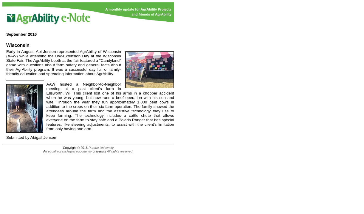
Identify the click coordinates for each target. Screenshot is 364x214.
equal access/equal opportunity (70, 151)
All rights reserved (119, 151)
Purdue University (101, 148)
